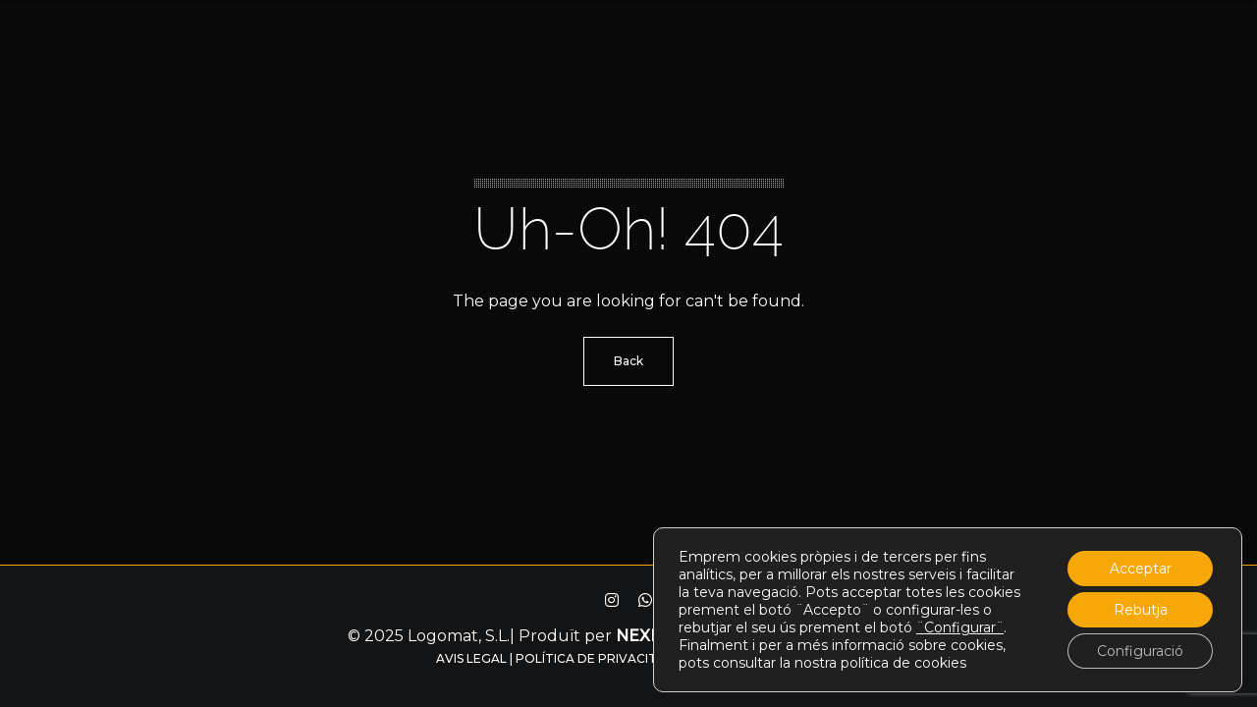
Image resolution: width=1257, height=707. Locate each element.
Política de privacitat (595, 658)
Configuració (1140, 651)
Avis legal (471, 658)
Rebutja (1141, 610)
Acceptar (1141, 568)
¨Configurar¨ (960, 627)
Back (628, 361)
